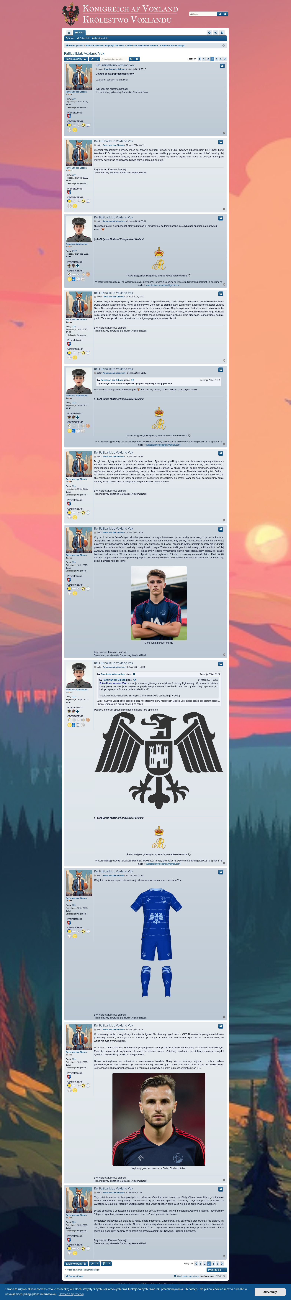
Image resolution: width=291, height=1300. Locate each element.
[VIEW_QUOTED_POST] (132, 380)
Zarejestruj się (101, 38)
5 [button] (221, 59)
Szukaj (71, 38)
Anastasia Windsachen (77, 244)
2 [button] (208, 59)
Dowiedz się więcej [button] (71, 1294)
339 (74, 99)
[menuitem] (209, 32)
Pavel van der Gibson (76, 92)
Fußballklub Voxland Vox (84, 53)
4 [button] (216, 59)
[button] (199, 59)
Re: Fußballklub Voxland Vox (115, 65)
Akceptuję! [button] (270, 1292)
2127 (74, 251)
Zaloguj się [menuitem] (216, 33)
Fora (81, 32)
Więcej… (70, 33)
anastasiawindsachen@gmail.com (163, 285)
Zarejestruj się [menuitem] (223, 33)
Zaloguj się (85, 38)
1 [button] (204, 59)
